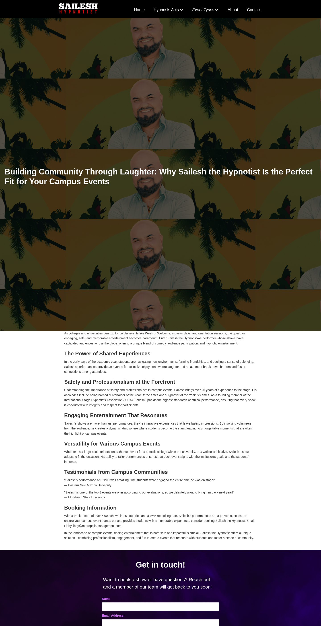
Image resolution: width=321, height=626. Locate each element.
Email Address (112, 615)
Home (139, 10)
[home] (78, 9)
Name (106, 599)
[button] (168, 10)
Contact (254, 10)
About (233, 10)
